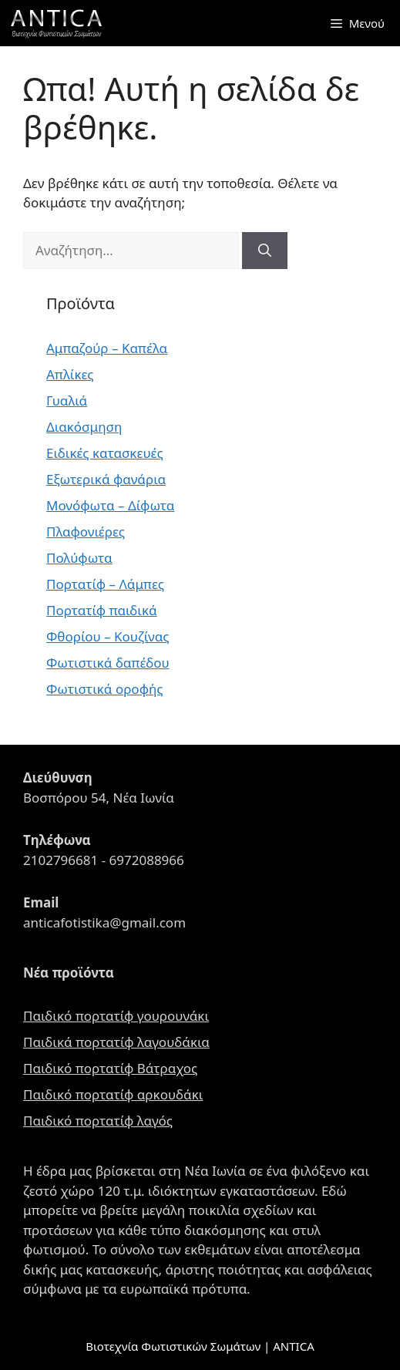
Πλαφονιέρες (85, 531)
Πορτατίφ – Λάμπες (105, 584)
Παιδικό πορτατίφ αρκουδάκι (113, 1094)
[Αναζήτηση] (264, 250)
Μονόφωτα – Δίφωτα (110, 505)
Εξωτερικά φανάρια (106, 479)
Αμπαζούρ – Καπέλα (106, 348)
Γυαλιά (66, 400)
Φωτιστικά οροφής (104, 689)
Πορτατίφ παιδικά (101, 610)
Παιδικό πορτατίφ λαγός (98, 1120)
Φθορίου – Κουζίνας (107, 636)
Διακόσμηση (84, 427)
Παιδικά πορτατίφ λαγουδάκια (116, 1042)
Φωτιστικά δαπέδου (108, 663)
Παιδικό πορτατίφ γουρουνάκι (116, 1016)
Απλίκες (70, 374)
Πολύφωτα (79, 558)
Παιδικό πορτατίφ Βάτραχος (110, 1068)
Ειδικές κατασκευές (104, 453)
